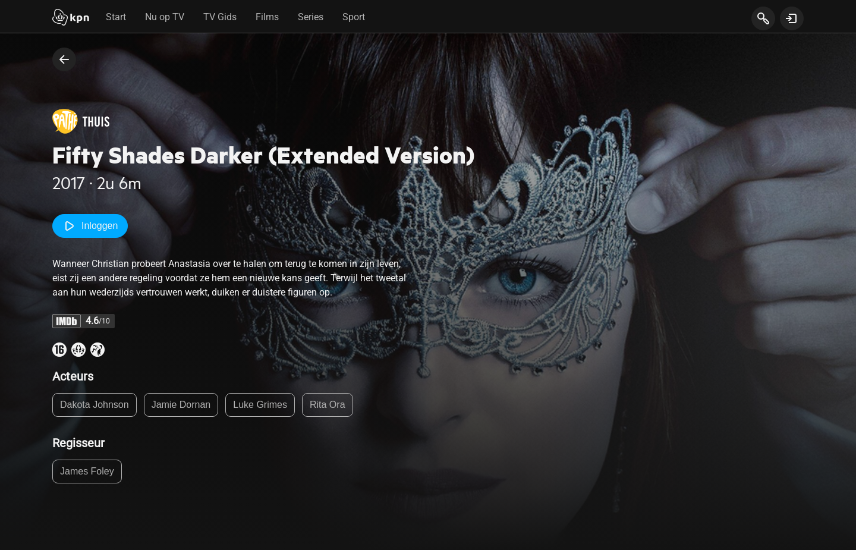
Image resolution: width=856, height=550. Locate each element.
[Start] (71, 18)
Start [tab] (116, 17)
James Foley (87, 471)
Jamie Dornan (181, 405)
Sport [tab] (353, 17)
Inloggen (90, 226)
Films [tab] (267, 17)
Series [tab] (310, 17)
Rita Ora (327, 405)
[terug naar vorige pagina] (64, 59)
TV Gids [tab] (220, 17)
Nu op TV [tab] (164, 17)
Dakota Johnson (94, 405)
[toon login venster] (792, 18)
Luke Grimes (260, 405)
